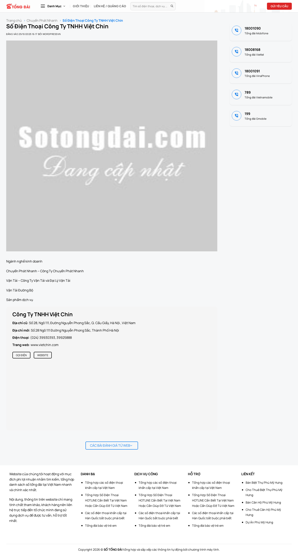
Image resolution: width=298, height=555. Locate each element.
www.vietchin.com (45, 345)
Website (42, 355)
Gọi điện (21, 355)
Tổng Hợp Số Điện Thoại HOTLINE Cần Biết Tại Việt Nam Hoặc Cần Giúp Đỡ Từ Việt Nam (106, 500)
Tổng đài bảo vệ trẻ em (101, 526)
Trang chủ (14, 21)
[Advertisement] (277, 493)
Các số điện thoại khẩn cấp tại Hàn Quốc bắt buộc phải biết (105, 515)
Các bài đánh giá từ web (111, 445)
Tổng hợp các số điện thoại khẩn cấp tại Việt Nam (104, 485)
